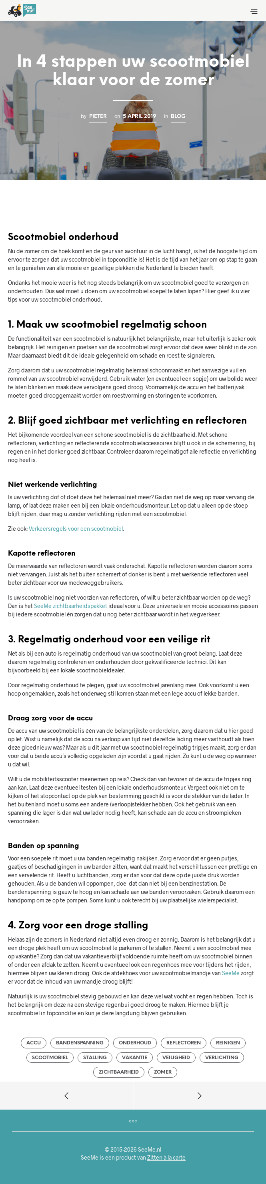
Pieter (98, 116)
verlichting (221, 1057)
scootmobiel (50, 1057)
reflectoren (183, 1043)
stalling (95, 1057)
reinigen (228, 1043)
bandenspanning (80, 1043)
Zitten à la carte (166, 1157)
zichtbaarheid (119, 1072)
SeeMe (231, 973)
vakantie (134, 1057)
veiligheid (176, 1057)
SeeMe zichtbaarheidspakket (70, 605)
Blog (178, 116)
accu (33, 1043)
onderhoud (135, 1043)
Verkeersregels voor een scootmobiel (76, 528)
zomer (163, 1072)
